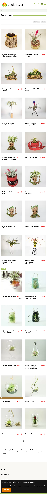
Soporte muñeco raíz (32, 226)
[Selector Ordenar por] (36, 22)
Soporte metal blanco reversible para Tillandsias (9, 262)
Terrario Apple (6, 401)
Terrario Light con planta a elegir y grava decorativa (31, 367)
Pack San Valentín (31, 157)
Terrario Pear (29, 401)
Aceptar (6, 489)
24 (43, 22)
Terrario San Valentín (9, 296)
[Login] (38, 4)
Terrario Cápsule (30, 434)
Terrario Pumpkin (7, 434)
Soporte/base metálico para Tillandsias (29, 262)
